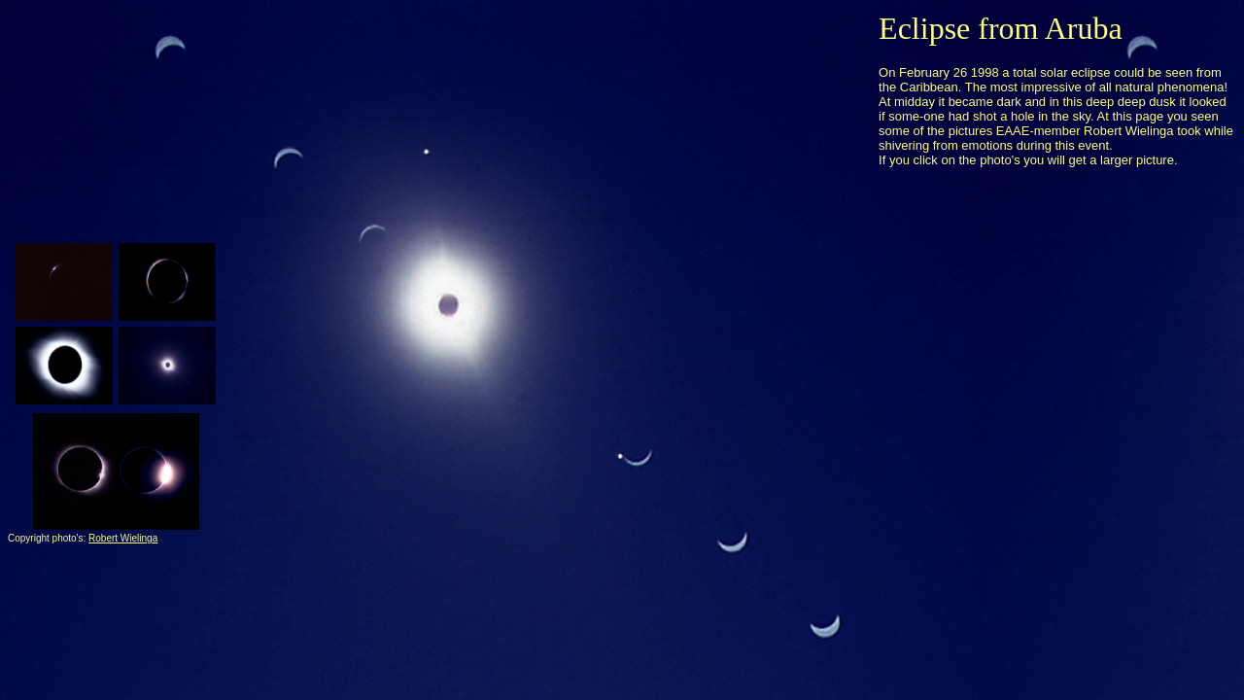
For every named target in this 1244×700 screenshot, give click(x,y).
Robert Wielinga (122, 538)
